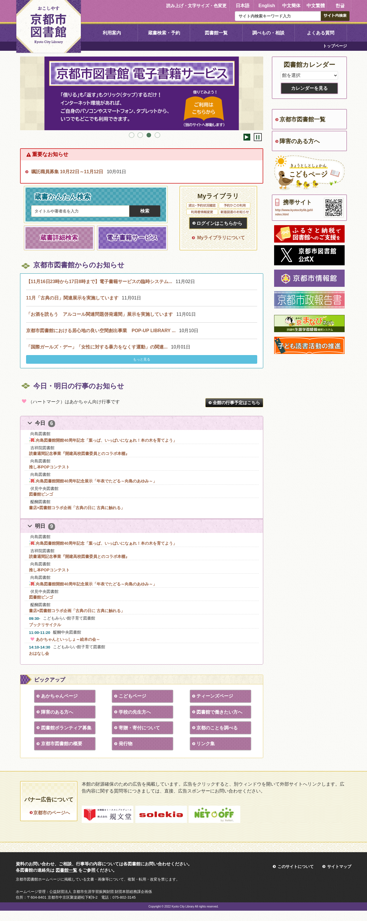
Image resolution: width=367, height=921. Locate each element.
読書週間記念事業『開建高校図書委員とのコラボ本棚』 (79, 453)
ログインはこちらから (219, 223)
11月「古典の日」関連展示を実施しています (72, 297)
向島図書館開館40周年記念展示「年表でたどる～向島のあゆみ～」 (93, 481)
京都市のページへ (51, 812)
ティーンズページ (214, 696)
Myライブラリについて (221, 237)
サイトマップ (339, 877)
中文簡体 (291, 5)
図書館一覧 (216, 32)
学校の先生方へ (134, 712)
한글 (340, 5)
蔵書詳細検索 (59, 237)
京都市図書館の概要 (61, 743)
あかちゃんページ (59, 696)
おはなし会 (39, 653)
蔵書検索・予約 (164, 32)
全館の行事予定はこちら (236, 402)
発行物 (125, 743)
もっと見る (141, 359)
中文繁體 (316, 5)
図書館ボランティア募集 (66, 727)
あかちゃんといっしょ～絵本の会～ (64, 639)
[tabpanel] (141, 94)
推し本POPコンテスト (49, 467)
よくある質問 (320, 32)
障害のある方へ (57, 712)
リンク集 (205, 743)
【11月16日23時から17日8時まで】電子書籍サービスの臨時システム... (99, 281)
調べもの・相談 (268, 32)
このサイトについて (296, 877)
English (267, 5)
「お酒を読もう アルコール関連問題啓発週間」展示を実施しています (99, 314)
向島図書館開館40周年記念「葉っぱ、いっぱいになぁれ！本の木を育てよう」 (103, 440)
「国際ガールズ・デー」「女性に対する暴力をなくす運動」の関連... (96, 346)
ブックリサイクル (45, 624)
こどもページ (132, 696)
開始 (247, 137)
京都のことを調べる (216, 727)
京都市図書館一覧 (302, 119)
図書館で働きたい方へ (219, 712)
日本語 (242, 5)
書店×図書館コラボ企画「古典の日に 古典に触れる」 (77, 507)
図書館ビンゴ (41, 494)
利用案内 (112, 32)
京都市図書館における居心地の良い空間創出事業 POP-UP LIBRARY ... (101, 330)
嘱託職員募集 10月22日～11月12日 (67, 171)
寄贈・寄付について (139, 727)
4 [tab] (157, 135)
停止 (258, 137)
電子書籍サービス (132, 237)
